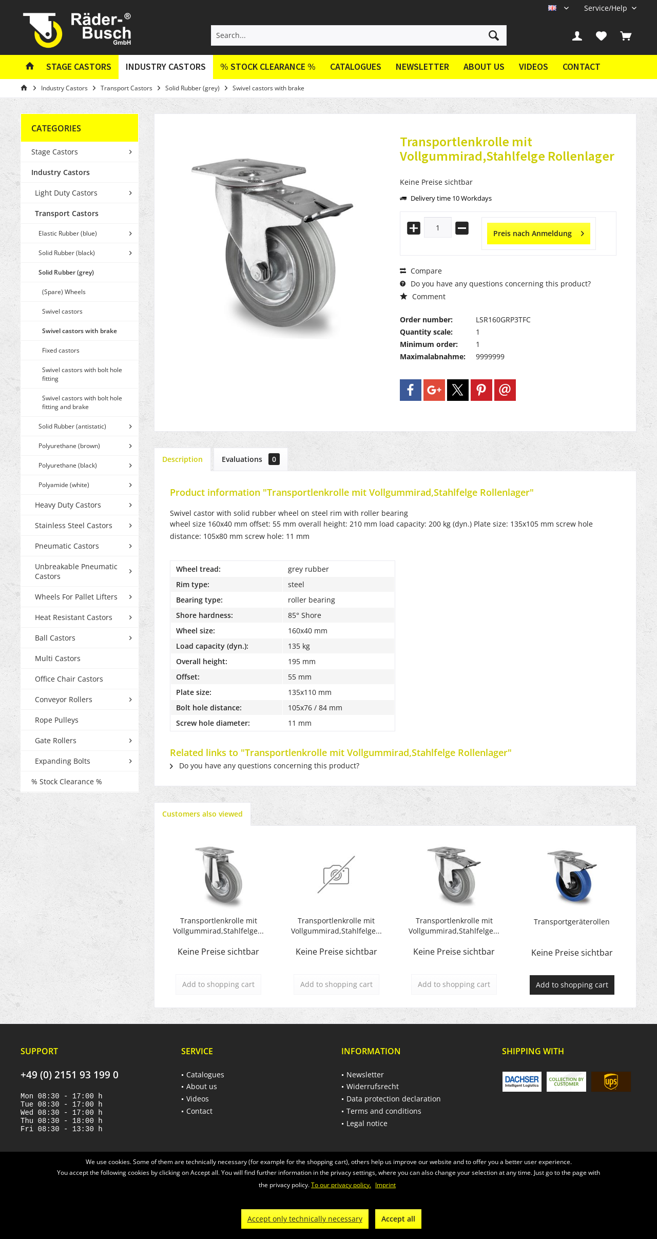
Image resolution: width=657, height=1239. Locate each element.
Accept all (398, 1219)
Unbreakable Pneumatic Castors (76, 571)
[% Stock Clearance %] (268, 67)
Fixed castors (61, 350)
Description (182, 459)
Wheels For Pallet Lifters (76, 597)
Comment (423, 296)
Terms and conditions (383, 1111)
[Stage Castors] (79, 67)
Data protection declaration (393, 1099)
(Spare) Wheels (64, 291)
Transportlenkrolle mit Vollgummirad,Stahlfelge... (218, 926)
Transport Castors (67, 213)
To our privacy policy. (341, 1184)
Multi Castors (58, 658)
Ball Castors (55, 638)
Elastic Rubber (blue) (67, 233)
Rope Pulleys (57, 720)
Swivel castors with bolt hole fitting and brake (82, 402)
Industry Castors (60, 172)
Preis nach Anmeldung (538, 231)
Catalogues (355, 66)
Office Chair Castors (69, 679)
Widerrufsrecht (372, 1086)
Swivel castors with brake (79, 330)
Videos (533, 66)
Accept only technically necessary (304, 1219)
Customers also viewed (202, 814)
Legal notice (367, 1123)
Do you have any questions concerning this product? (495, 283)
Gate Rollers (55, 740)
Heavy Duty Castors (68, 505)
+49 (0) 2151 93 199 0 (70, 1074)
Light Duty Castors (66, 193)
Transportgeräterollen (572, 921)
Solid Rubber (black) (66, 252)
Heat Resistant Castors (73, 617)
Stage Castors (54, 152)
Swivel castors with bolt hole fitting (82, 374)
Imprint (385, 1184)
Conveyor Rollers (63, 699)
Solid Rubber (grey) (66, 272)
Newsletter (422, 66)
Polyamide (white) (63, 484)
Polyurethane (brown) (69, 445)
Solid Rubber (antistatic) (72, 426)
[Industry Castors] (166, 67)
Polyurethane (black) (67, 465)
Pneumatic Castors (67, 546)
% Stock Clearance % (66, 781)
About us (484, 66)
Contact (582, 66)
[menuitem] (606, 8)
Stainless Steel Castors (73, 525)
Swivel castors (62, 311)
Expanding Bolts (62, 761)
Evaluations (251, 459)
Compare (421, 271)
